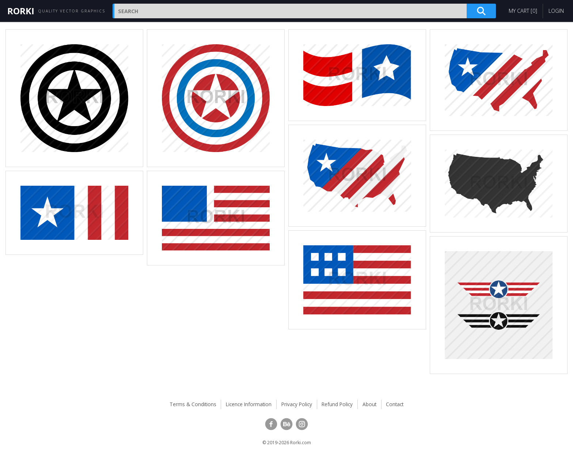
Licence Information (249, 404)
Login (556, 10)
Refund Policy (337, 404)
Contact (394, 404)
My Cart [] (523, 10)
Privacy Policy (296, 404)
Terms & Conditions (193, 404)
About (369, 404)
